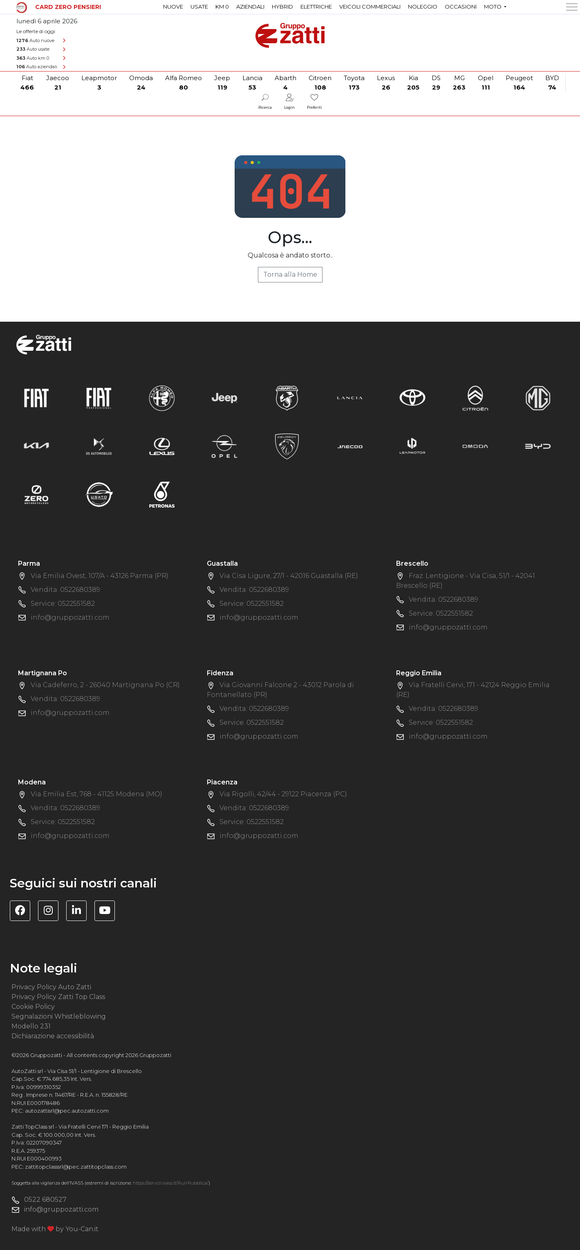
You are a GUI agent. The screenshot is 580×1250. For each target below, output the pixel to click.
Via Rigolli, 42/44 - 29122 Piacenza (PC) (283, 794)
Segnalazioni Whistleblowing (58, 1016)
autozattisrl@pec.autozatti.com (67, 1110)
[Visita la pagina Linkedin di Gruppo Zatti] (79, 912)
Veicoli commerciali (370, 6)
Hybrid (282, 6)
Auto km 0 (32, 58)
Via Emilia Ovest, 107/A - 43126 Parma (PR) (99, 576)
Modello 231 (31, 1026)
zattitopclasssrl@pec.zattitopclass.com (76, 1166)
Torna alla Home (290, 274)
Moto (493, 6)
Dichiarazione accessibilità (52, 1036)
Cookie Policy (33, 1006)
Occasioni (461, 6)
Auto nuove (35, 40)
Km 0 (222, 6)
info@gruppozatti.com (70, 617)
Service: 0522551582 (63, 603)
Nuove (173, 6)
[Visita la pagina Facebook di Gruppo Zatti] (23, 912)
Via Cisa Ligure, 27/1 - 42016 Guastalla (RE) (288, 576)
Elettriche (316, 6)
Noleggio (422, 6)
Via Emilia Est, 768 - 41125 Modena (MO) (96, 794)
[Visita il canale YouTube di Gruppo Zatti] (107, 912)
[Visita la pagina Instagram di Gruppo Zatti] (51, 912)
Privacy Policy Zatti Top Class (58, 997)
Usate (199, 6)
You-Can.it (82, 1229)
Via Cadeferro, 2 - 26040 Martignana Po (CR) (105, 685)
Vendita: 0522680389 (65, 590)
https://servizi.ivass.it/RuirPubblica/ (170, 1183)
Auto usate (32, 49)
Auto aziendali (36, 66)
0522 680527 (45, 1199)
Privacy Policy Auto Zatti (51, 987)
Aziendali (250, 6)
